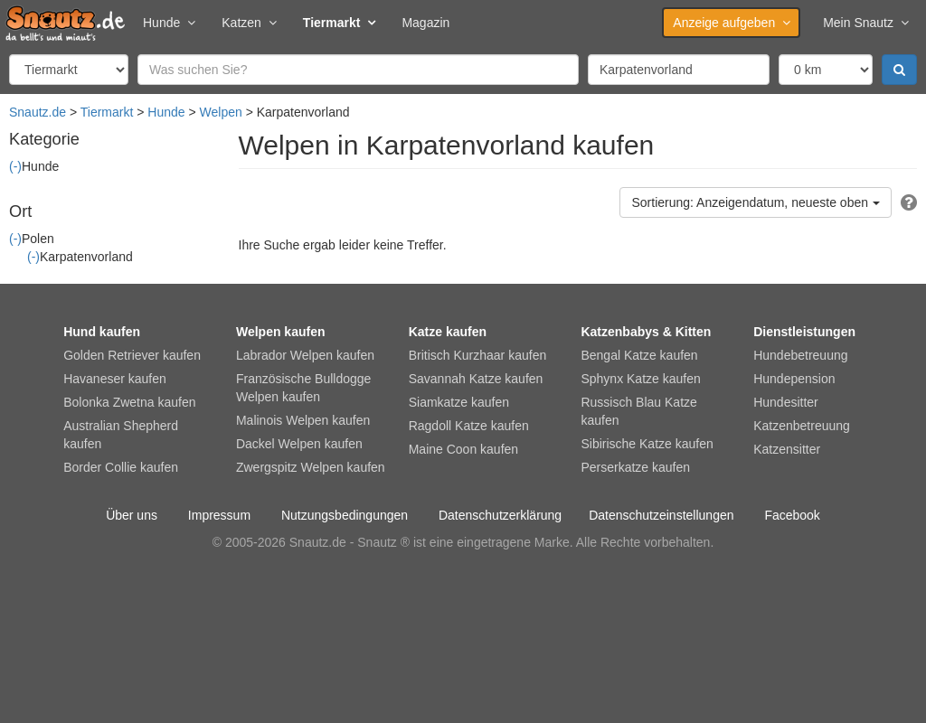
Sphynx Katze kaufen (640, 378)
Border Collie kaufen (120, 467)
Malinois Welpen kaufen (303, 420)
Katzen (249, 23)
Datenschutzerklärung (500, 515)
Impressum (219, 515)
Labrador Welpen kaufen (305, 355)
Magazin (425, 22)
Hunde (168, 23)
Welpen (221, 112)
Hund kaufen (101, 331)
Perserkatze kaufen (635, 467)
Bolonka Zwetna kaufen (129, 402)
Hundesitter (785, 402)
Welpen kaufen (281, 331)
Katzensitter (786, 449)
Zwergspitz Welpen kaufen (310, 467)
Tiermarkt (339, 23)
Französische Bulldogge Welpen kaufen (303, 387)
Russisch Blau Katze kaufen (638, 411)
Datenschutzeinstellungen (661, 515)
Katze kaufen (448, 331)
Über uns (131, 515)
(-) (15, 166)
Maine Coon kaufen (463, 449)
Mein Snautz (865, 23)
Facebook (791, 515)
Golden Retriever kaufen (132, 355)
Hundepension (794, 378)
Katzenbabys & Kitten (646, 331)
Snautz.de (37, 112)
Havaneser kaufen (114, 378)
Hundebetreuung (800, 355)
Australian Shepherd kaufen (120, 434)
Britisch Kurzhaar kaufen (478, 355)
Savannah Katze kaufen (476, 378)
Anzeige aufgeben (731, 23)
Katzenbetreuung (801, 425)
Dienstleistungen (804, 331)
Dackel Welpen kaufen (299, 444)
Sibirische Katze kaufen (647, 444)
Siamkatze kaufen (459, 402)
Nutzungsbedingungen (344, 515)
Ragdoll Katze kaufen (469, 425)
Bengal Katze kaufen (639, 355)
